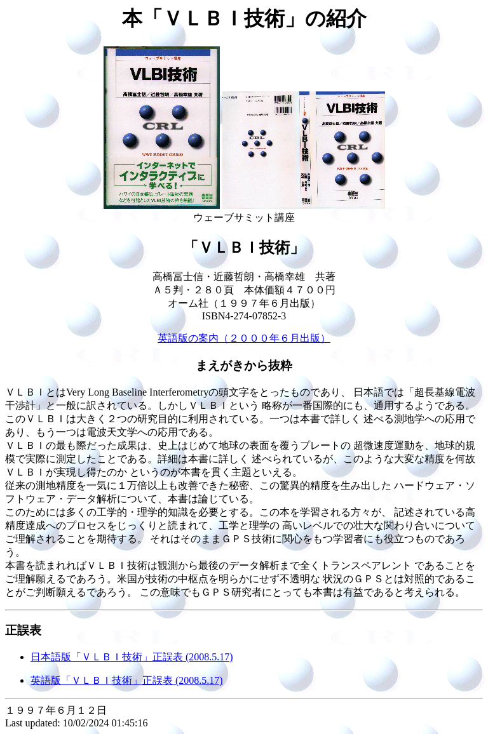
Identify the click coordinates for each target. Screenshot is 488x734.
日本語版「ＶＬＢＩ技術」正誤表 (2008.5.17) (131, 656)
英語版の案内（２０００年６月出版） (244, 338)
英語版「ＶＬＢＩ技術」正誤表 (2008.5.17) (126, 680)
